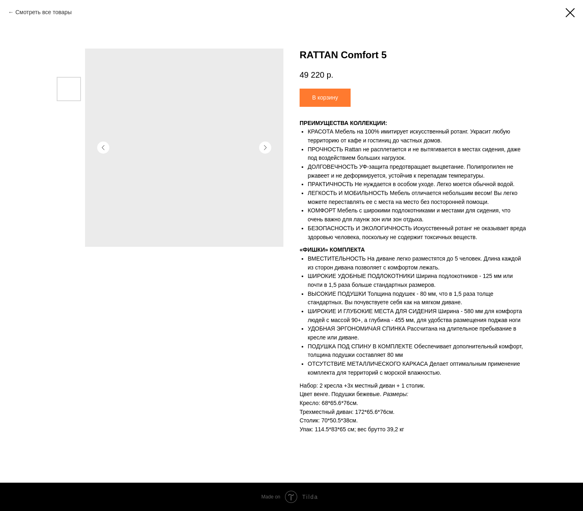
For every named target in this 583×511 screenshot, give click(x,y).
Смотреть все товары (43, 12)
